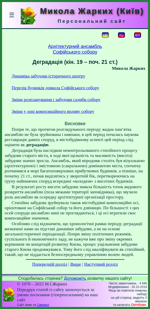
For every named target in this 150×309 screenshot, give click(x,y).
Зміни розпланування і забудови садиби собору (56, 99)
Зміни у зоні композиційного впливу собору (53, 111)
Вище (75, 264)
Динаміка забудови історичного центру (48, 76)
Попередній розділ (49, 264)
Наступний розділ (101, 264)
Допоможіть (75, 278)
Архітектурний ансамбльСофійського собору (75, 49)
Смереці (43, 305)
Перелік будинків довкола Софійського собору (55, 87)
